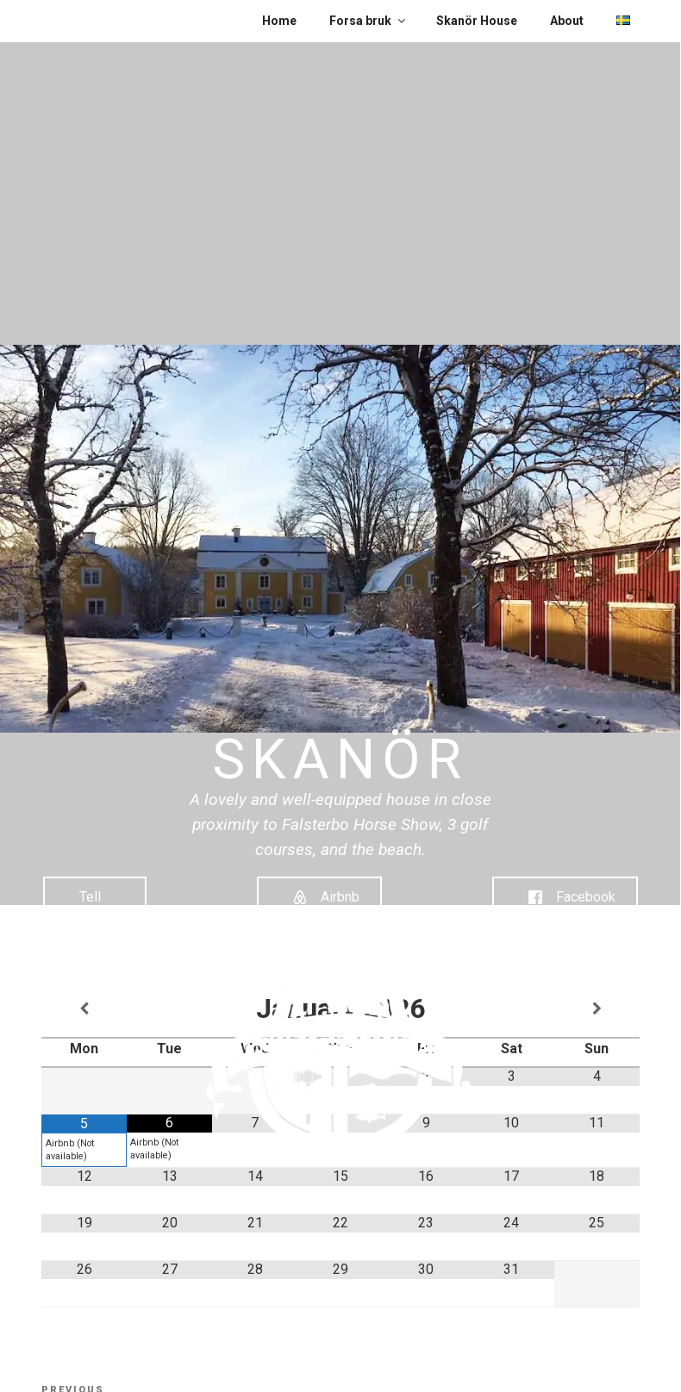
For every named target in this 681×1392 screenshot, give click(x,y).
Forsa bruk (368, 21)
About (567, 21)
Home (279, 21)
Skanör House (476, 21)
